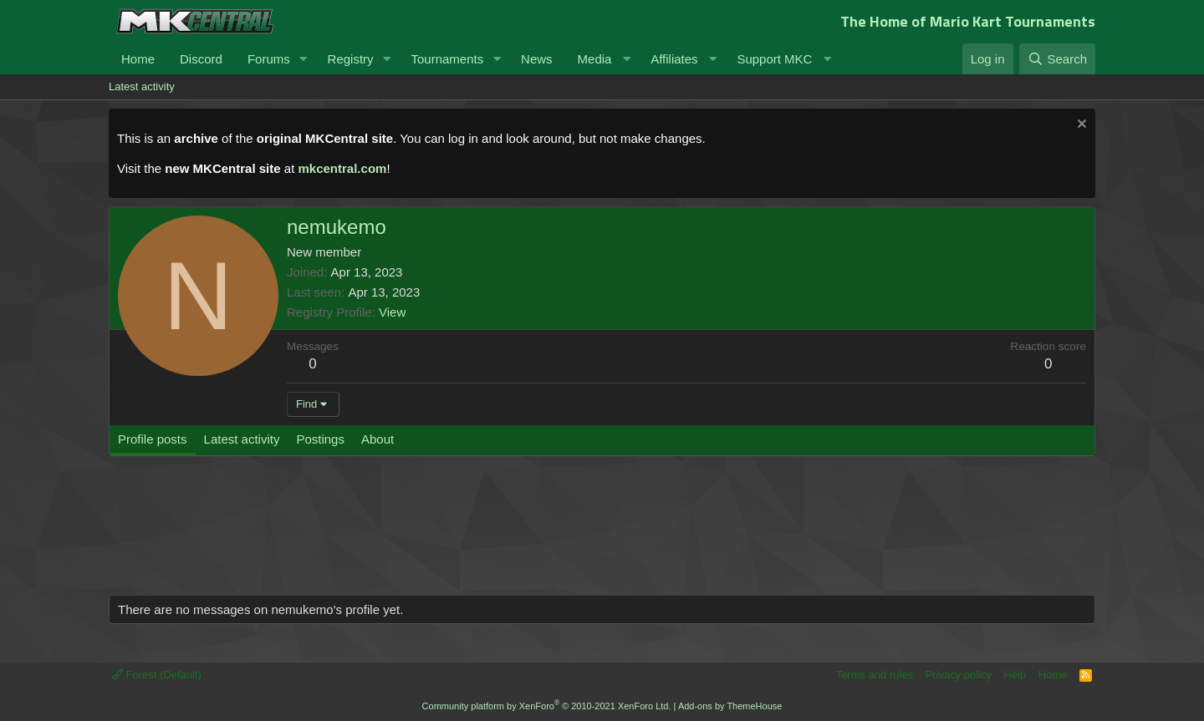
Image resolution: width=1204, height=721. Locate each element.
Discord (201, 59)
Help (1015, 674)
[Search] (1057, 58)
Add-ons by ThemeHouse (730, 706)
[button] (303, 58)
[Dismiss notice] (1080, 126)
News (537, 59)
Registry (351, 59)
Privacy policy (959, 674)
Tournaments (447, 59)
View (392, 312)
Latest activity (142, 86)
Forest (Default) (157, 674)
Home (138, 59)
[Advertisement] (426, 533)
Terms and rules (874, 674)
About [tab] (377, 439)
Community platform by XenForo (546, 706)
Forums (268, 59)
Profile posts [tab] (152, 439)
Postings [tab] (320, 439)
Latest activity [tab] (242, 439)
